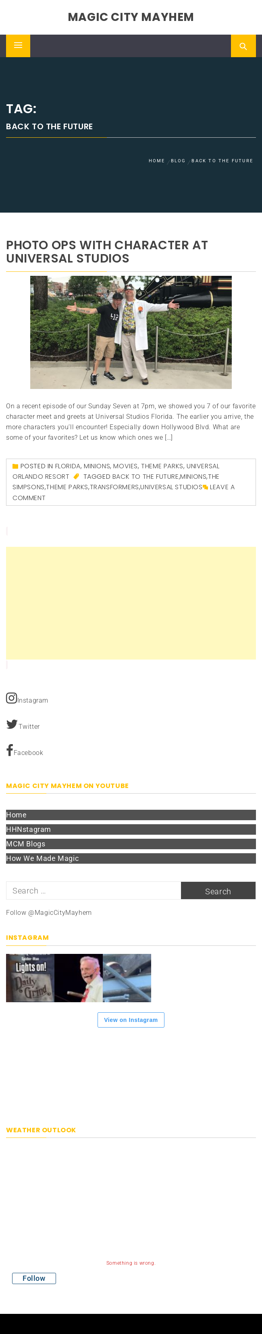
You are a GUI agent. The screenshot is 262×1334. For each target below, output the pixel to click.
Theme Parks (162, 466)
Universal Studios (171, 487)
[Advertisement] (131, 603)
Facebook (24, 750)
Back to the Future (145, 476)
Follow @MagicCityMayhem (49, 912)
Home (16, 815)
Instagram (27, 698)
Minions (97, 466)
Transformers (114, 487)
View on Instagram (131, 1020)
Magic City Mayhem (131, 17)
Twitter (23, 724)
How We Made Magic (42, 858)
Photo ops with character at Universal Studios (107, 252)
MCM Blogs (25, 844)
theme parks (67, 487)
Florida (68, 466)
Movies (125, 466)
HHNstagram (28, 829)
